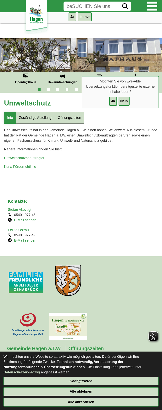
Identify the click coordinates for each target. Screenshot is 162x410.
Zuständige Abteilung (35, 118)
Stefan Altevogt (19, 210)
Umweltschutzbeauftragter (24, 158)
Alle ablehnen (81, 391)
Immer (85, 17)
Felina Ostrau (18, 230)
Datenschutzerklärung (21, 372)
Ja (113, 101)
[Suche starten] (125, 6)
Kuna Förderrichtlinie (20, 167)
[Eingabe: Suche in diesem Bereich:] (91, 6)
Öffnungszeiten (69, 118)
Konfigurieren (81, 381)
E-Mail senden (25, 220)
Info (10, 118)
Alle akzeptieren (81, 402)
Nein (124, 101)
